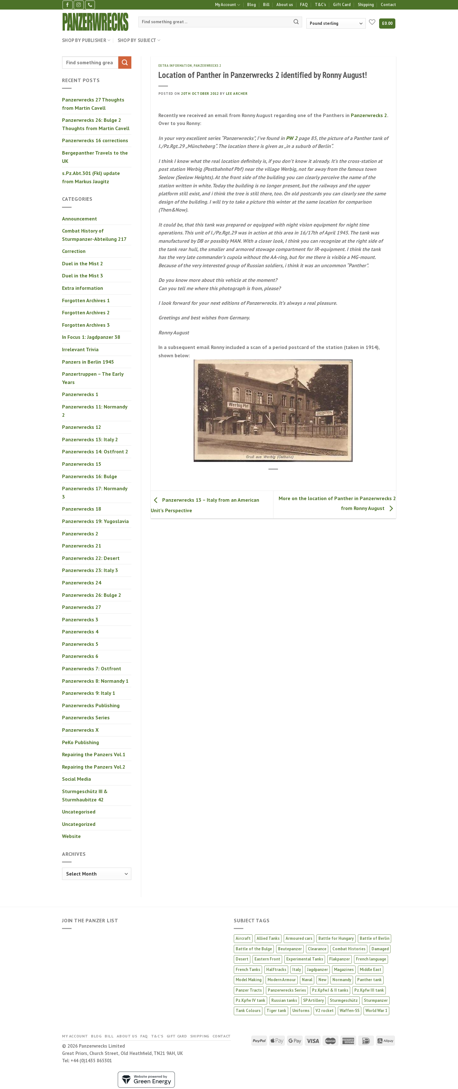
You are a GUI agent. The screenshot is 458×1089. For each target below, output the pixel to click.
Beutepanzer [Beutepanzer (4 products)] (290, 949)
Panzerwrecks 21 (81, 545)
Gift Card (341, 4)
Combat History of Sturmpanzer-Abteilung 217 (94, 234)
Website (71, 836)
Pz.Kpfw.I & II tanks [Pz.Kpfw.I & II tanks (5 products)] (330, 990)
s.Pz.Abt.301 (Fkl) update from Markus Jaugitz (91, 177)
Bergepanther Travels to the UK (95, 157)
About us (284, 4)
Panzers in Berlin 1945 (88, 362)
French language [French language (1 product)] (371, 959)
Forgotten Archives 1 (86, 300)
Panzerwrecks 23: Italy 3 (90, 570)
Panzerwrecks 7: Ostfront (91, 668)
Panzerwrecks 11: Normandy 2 (94, 410)
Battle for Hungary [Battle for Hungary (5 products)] (336, 938)
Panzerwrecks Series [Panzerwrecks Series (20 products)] (287, 990)
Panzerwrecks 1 (80, 394)
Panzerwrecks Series (86, 717)
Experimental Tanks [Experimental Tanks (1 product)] (304, 959)
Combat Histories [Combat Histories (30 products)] (348, 949)
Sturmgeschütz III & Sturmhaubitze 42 (85, 795)
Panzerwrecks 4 (80, 631)
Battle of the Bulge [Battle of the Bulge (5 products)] (254, 949)
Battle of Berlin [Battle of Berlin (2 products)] (374, 938)
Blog (251, 4)
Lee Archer (237, 93)
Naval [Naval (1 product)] (307, 979)
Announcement (79, 218)
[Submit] (296, 22)
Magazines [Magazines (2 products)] (344, 969)
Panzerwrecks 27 (81, 607)
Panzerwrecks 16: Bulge (89, 476)
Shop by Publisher (86, 40)
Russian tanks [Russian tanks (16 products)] (284, 1000)
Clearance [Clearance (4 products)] (317, 949)
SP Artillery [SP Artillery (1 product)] (313, 1000)
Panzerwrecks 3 (80, 619)
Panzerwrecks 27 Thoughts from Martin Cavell (93, 103)
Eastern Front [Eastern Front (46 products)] (267, 959)
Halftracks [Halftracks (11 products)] (276, 969)
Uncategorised (78, 811)
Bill (266, 4)
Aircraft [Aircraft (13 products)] (243, 938)
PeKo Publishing (80, 742)
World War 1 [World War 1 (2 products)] (376, 1010)
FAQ (304, 4)
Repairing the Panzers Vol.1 (93, 754)
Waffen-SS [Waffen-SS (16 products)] (349, 1010)
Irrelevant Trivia (80, 349)
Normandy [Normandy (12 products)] (341, 979)
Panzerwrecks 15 (81, 464)
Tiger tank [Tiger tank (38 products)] (276, 1010)
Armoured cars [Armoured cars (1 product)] (299, 938)
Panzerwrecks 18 (81, 509)
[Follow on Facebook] (67, 5)
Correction (74, 251)
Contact (388, 4)
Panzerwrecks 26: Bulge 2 (91, 595)
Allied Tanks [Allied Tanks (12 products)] (268, 938)
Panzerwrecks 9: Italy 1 (88, 693)
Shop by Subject (139, 40)
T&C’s (320, 4)
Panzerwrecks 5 (80, 644)
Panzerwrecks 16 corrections (95, 140)
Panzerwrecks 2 (80, 533)
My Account (227, 5)
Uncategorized (78, 824)
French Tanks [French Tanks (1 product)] (248, 969)
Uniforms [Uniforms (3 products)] (300, 1010)
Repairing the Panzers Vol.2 (93, 767)
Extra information (82, 288)
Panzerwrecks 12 (81, 427)
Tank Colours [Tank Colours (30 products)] (248, 1010)
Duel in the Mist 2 (82, 263)
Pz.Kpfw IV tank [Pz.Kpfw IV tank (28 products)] (250, 1000)
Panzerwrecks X (80, 730)
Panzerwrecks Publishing (91, 705)
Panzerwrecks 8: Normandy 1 (95, 681)
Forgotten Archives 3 (86, 325)
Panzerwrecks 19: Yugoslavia (95, 521)
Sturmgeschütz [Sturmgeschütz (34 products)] (344, 1000)
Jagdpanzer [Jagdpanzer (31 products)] (317, 969)
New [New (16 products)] (322, 979)
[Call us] (90, 5)
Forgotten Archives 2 (86, 312)
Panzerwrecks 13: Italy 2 (90, 439)
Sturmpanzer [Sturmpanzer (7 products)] (376, 1000)
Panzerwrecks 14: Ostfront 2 (95, 451)
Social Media (76, 779)
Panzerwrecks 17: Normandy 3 (94, 492)
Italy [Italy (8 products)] (296, 969)
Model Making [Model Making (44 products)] (248, 979)
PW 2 (291, 138)
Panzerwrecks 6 (80, 656)
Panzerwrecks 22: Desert (91, 558)
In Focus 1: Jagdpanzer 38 (91, 337)
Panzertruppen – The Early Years (92, 378)
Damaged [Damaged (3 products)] (380, 949)
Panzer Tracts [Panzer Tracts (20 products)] (249, 990)
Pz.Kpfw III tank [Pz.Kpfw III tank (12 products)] (369, 990)
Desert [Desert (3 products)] (242, 959)
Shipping (366, 4)
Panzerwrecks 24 (81, 582)
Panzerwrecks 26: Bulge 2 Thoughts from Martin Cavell (95, 124)
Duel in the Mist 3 (82, 275)
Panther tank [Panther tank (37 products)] (369, 979)
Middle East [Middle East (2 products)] (370, 969)
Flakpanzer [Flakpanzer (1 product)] (339, 959)
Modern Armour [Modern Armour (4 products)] (281, 979)
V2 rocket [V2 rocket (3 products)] (325, 1010)
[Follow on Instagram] (78, 5)
